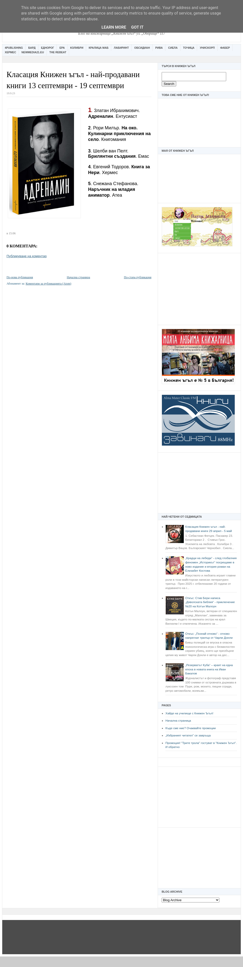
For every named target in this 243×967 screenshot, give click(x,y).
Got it (137, 27)
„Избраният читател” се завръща (188, 735)
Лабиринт (121, 47)
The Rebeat (57, 52)
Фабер (225, 47)
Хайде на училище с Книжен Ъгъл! (189, 713)
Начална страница (178, 720)
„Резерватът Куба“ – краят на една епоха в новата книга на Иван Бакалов (209, 669)
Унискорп (207, 47)
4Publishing (14, 47)
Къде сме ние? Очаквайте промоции (190, 728)
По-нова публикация (20, 277)
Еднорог (47, 47)
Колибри (76, 47)
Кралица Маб (98, 47)
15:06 (12, 233)
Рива (159, 47)
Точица (188, 47)
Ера (62, 47)
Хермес (10, 52)
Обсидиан (142, 47)
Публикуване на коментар (27, 256)
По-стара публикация (137, 277)
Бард (32, 47)
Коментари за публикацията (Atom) (48, 283)
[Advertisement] (199, 288)
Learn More (113, 27)
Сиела (173, 47)
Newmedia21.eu (33, 52)
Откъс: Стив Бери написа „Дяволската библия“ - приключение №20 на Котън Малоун (210, 602)
